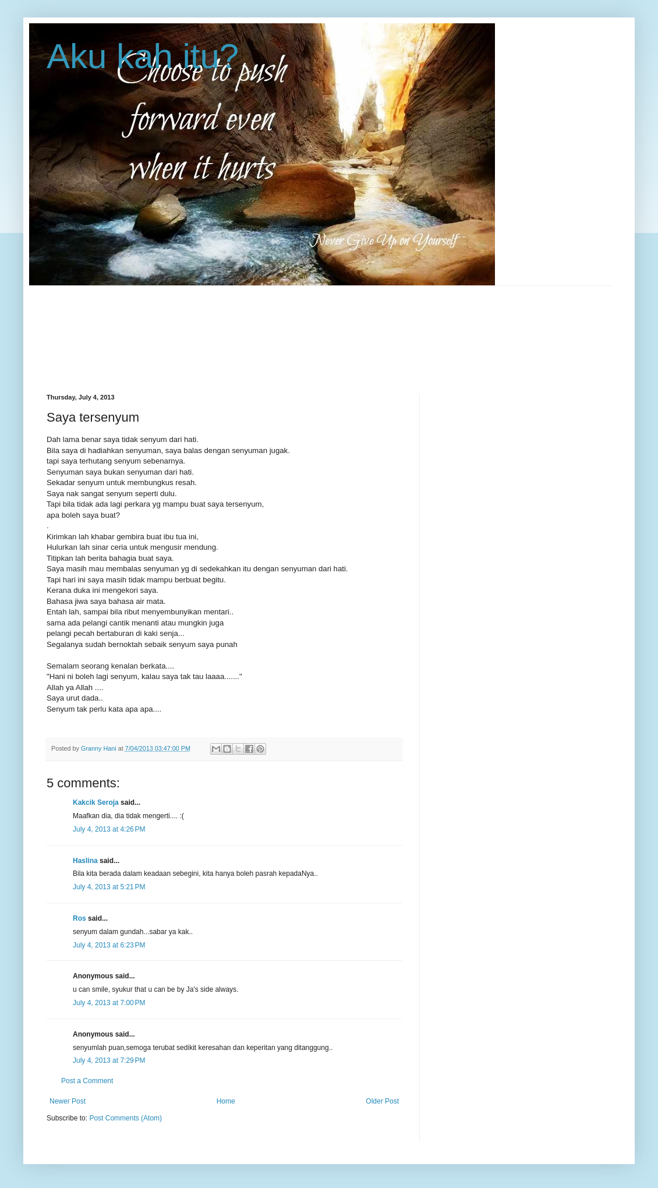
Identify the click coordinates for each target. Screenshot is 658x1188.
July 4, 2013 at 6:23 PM (109, 945)
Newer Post (67, 1101)
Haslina (85, 861)
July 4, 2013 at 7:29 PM (109, 1060)
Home (226, 1101)
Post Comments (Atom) (125, 1118)
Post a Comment (87, 1081)
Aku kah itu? (143, 56)
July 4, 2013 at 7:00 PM (109, 1003)
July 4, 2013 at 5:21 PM (109, 887)
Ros (79, 918)
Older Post (382, 1101)
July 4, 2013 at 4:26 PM (109, 829)
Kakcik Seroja (96, 802)
